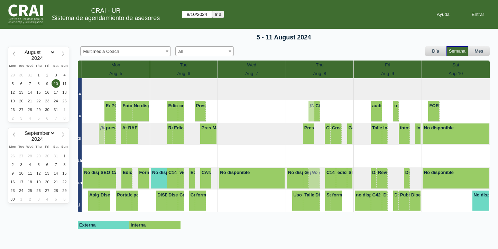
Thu (319, 64)
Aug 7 (251, 73)
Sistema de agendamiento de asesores (106, 18)
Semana (457, 51)
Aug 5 (115, 73)
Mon (115, 64)
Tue (183, 64)
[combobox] (125, 51)
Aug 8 (319, 73)
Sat (455, 64)
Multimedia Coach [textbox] (101, 51)
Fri (387, 64)
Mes (479, 51)
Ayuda (443, 14)
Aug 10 (456, 73)
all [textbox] (180, 51)
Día (435, 51)
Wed (252, 64)
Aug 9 (387, 73)
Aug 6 (183, 73)
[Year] (38, 58)
